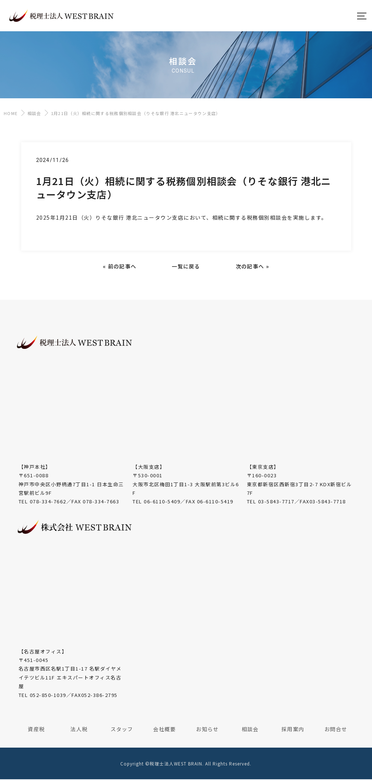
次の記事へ (250, 267)
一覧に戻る (186, 267)
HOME (11, 114)
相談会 (34, 114)
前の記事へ (122, 267)
